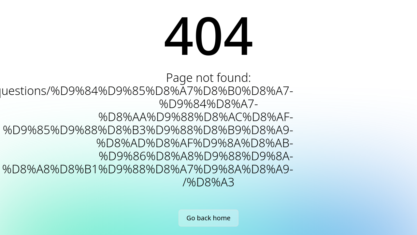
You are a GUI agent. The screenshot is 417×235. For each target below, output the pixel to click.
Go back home (208, 217)
